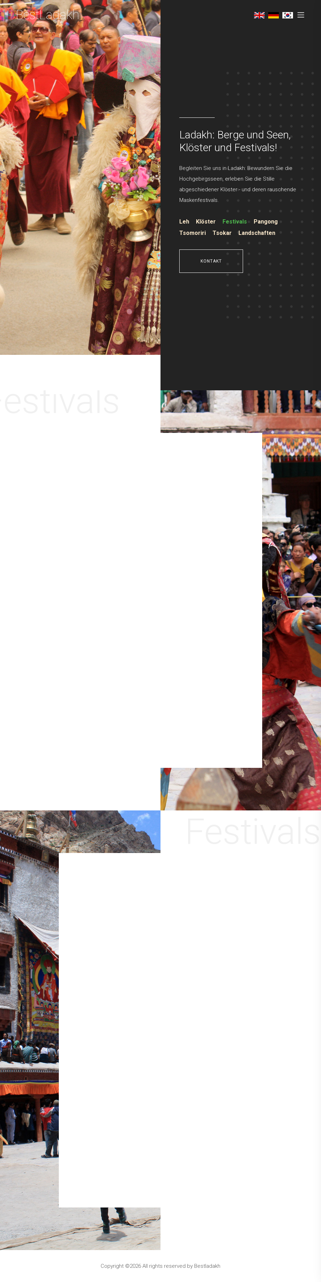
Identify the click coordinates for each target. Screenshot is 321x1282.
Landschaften (256, 233)
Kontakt (211, 261)
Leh (184, 221)
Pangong (266, 221)
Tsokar (222, 233)
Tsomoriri (192, 233)
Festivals (235, 221)
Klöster (206, 221)
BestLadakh (47, 14)
